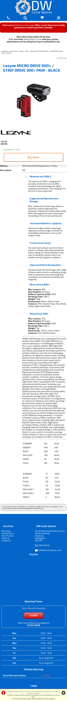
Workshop (6, 531)
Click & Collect (8, 533)
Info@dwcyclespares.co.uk (49, 550)
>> (66, 58)
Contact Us (6, 540)
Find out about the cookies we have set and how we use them (33, 699)
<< (58, 58)
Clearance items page (24, 25)
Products (5, 51)
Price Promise (8, 536)
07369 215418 (43, 545)
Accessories (14, 51)
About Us (6, 538)
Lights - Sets (24, 51)
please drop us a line (32, 39)
